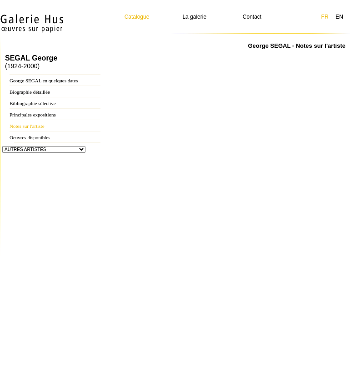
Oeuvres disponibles (30, 137)
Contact (252, 17)
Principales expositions (33, 114)
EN (339, 17)
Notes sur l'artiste (27, 126)
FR (325, 17)
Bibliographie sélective (33, 103)
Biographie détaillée (30, 92)
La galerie (194, 17)
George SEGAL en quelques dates (44, 80)
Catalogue (137, 17)
